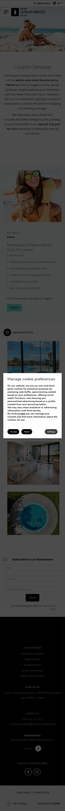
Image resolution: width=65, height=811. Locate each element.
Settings (51, 431)
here (22, 413)
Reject (27, 431)
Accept (13, 431)
